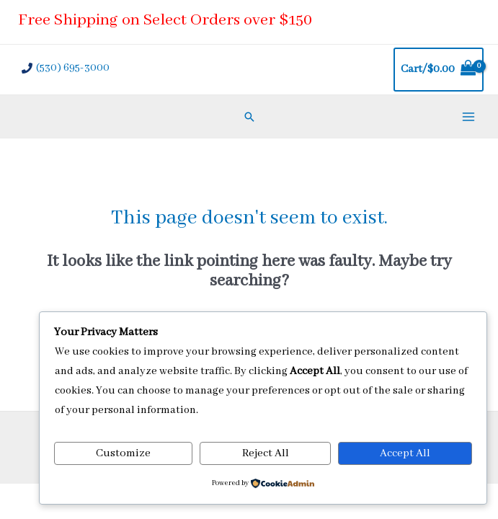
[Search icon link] (249, 116)
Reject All (265, 453)
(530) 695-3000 (73, 68)
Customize (123, 453)
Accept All (405, 453)
